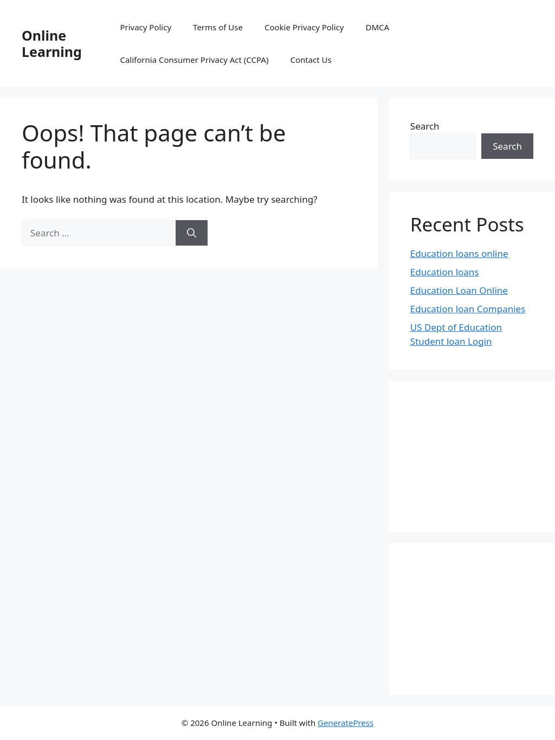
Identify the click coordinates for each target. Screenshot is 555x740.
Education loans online (459, 253)
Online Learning (52, 43)
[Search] (192, 233)
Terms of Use (218, 27)
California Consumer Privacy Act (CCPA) (194, 59)
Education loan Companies (468, 309)
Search (425, 126)
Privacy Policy (145, 27)
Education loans (444, 272)
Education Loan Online (459, 290)
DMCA (377, 27)
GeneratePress (345, 722)
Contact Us (310, 59)
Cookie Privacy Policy (304, 27)
